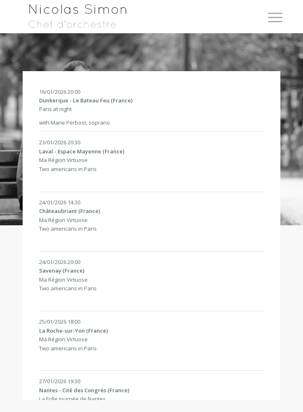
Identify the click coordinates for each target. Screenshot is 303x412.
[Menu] (269, 17)
